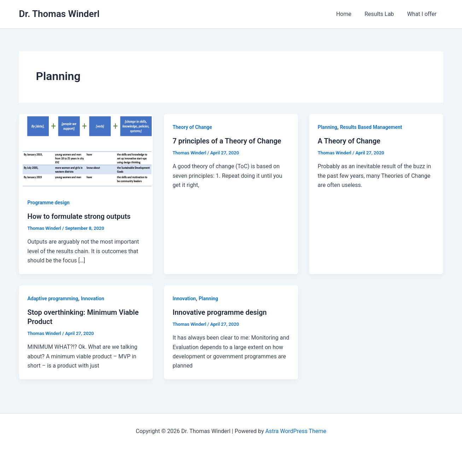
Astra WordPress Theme (295, 431)
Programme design (49, 202)
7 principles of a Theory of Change (226, 141)
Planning (327, 127)
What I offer (422, 14)
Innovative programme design (219, 312)
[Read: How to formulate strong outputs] (86, 151)
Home (348, 14)
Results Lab (382, 14)
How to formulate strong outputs (79, 216)
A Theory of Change (349, 141)
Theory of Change (192, 127)
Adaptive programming (53, 298)
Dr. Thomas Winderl (59, 13)
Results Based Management (371, 127)
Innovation (92, 298)
